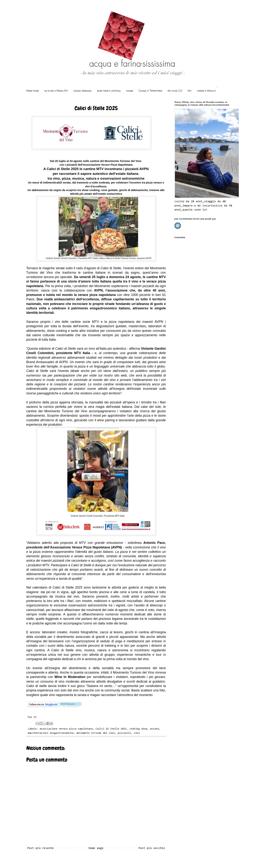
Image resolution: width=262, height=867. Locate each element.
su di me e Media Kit (56, 90)
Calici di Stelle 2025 (111, 728)
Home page (32, 90)
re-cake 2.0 (175, 90)
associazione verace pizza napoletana (66, 728)
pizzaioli (124, 733)
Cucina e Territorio (150, 90)
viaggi (129, 90)
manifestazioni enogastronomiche (50, 733)
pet (189, 90)
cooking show (138, 728)
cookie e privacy (206, 90)
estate (154, 728)
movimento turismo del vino (95, 733)
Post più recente (40, 848)
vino (137, 733)
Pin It (32, 717)
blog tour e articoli (109, 90)
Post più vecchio (151, 848)
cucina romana (82, 90)
